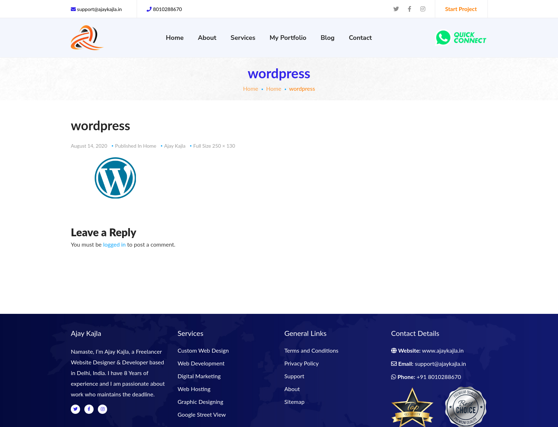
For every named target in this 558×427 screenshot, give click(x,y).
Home (250, 88)
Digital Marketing (199, 376)
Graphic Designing (200, 401)
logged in (114, 244)
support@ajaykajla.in (440, 363)
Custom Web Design (203, 350)
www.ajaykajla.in (443, 350)
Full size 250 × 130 (214, 146)
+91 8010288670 (439, 376)
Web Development (201, 363)
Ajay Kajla (174, 146)
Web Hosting (194, 388)
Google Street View (202, 414)
